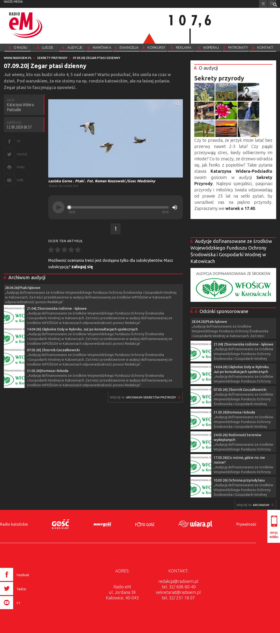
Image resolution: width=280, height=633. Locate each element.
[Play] (58, 207)
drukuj (20, 167)
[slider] (119, 207)
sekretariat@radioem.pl (178, 592)
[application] (115, 207)
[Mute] (174, 207)
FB (18, 141)
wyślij (20, 180)
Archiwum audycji (26, 277)
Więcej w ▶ (151, 397)
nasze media (13, 1)
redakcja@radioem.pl (178, 581)
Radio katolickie (14, 524)
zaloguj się (82, 266)
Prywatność (246, 524)
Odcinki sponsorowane (224, 311)
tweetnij (22, 154)
